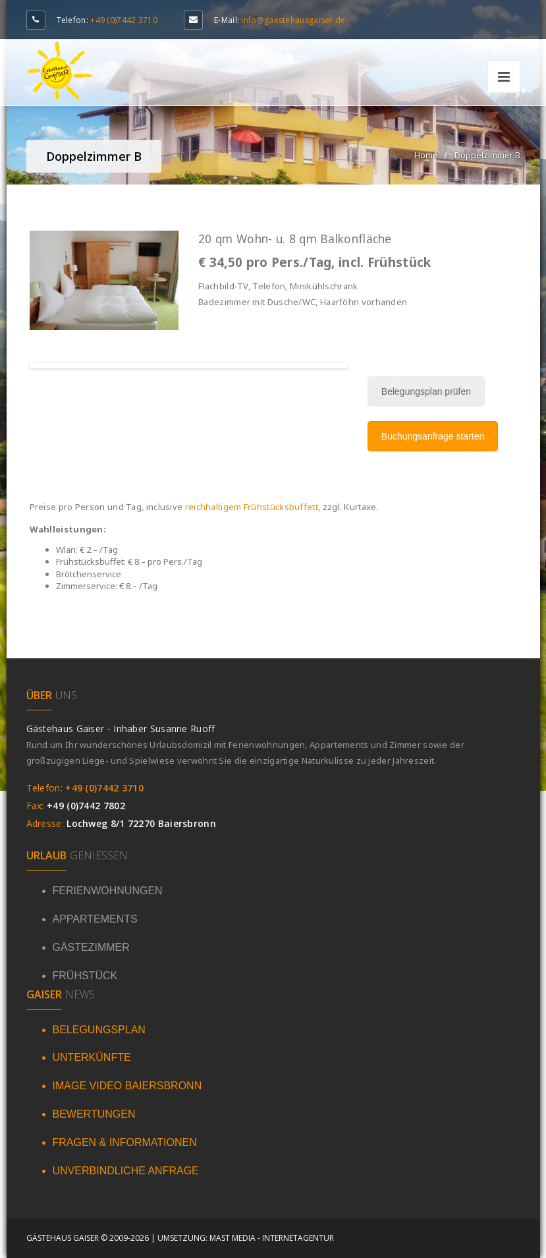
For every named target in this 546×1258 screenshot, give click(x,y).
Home (426, 155)
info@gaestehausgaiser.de (293, 20)
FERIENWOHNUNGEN (108, 890)
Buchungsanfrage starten (432, 436)
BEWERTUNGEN (94, 1114)
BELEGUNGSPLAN (99, 1029)
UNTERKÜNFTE (92, 1057)
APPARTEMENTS (95, 919)
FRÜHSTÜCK (85, 975)
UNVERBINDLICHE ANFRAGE (126, 1170)
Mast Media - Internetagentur (271, 1238)
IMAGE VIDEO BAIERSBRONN (127, 1085)
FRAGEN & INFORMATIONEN (125, 1142)
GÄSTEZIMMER (91, 947)
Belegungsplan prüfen (426, 391)
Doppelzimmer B (487, 155)
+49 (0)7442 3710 (123, 20)
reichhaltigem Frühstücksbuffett (251, 507)
